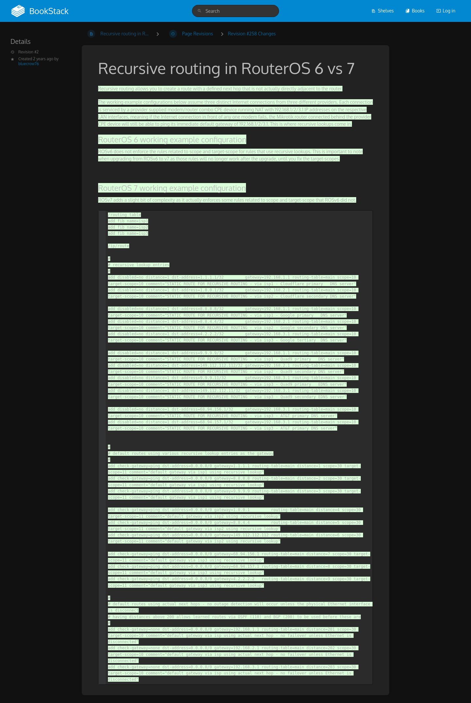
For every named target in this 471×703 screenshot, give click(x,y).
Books (415, 10)
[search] (235, 11)
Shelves (382, 10)
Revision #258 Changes (252, 33)
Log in (445, 10)
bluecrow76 (28, 63)
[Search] (199, 11)
